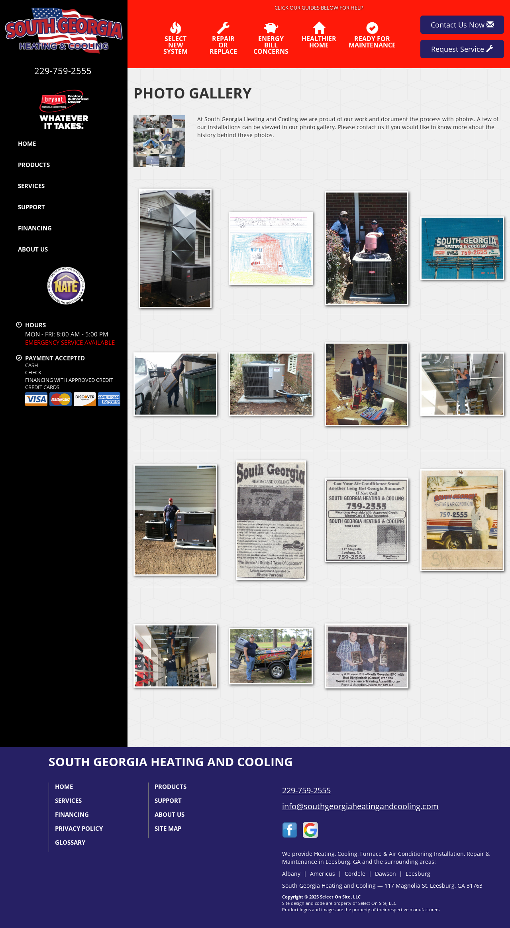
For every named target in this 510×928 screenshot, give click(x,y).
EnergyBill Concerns (271, 38)
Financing (35, 228)
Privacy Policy (79, 828)
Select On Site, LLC (340, 897)
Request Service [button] (462, 49)
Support (31, 207)
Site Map (168, 828)
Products (34, 165)
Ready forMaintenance (372, 35)
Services (31, 186)
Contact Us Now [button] (462, 24)
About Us (33, 249)
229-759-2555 (306, 790)
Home (27, 143)
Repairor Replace (223, 38)
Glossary (70, 842)
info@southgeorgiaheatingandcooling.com (360, 806)
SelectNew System (175, 38)
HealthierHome (319, 35)
